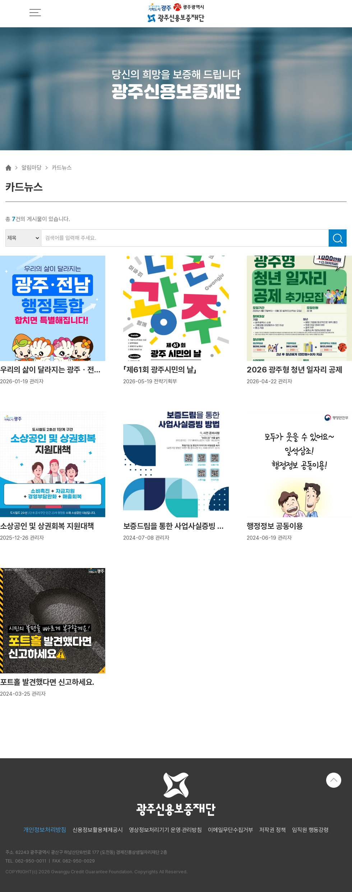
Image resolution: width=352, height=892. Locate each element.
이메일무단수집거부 (230, 830)
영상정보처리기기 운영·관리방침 (165, 830)
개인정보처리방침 (44, 830)
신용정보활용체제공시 (98, 830)
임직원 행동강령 (310, 830)
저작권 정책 (272, 830)
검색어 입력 (5, 229)
